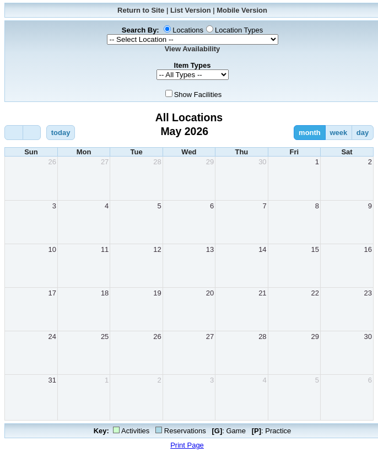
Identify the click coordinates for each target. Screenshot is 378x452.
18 (105, 293)
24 (52, 336)
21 (262, 293)
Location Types (239, 30)
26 (52, 162)
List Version (190, 10)
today (61, 132)
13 (210, 249)
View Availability (192, 49)
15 (315, 249)
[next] (32, 132)
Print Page (187, 445)
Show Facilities (198, 94)
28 (157, 162)
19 (157, 293)
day (363, 132)
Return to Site (140, 10)
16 (368, 249)
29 (210, 162)
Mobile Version (242, 10)
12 (157, 249)
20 (210, 293)
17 (52, 293)
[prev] (13, 132)
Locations (187, 30)
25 (105, 336)
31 (52, 380)
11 (105, 249)
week (338, 132)
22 (315, 293)
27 (105, 162)
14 (262, 249)
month (310, 132)
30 (262, 162)
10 (52, 249)
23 (368, 293)
